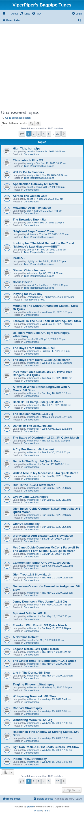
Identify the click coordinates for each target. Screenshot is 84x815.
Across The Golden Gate (30, 195)
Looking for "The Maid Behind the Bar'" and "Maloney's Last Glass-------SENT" (43, 245)
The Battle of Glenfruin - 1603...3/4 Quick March (46, 437)
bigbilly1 (31, 261)
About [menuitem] (14, 13)
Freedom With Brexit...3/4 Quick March (40, 625)
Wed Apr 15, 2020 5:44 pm (56, 699)
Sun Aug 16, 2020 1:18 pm (56, 393)
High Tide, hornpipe (27, 148)
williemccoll (33, 312)
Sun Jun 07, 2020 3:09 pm (56, 476)
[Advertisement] (42, 66)
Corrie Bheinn (22, 282)
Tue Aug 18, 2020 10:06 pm (57, 378)
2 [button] (33, 134)
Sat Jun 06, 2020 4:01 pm (56, 553)
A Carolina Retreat (26, 637)
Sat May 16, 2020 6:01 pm (50, 640)
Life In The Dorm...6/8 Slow (31, 672)
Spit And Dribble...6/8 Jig (30, 613)
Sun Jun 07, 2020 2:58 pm (56, 488)
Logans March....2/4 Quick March (36, 649)
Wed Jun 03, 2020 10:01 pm (57, 565)
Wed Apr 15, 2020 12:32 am (57, 750)
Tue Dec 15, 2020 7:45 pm (53, 285)
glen (29, 210)
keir (29, 273)
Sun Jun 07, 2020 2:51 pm (56, 499)
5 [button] (49, 134)
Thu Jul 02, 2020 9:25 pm (56, 440)
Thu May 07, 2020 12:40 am (57, 675)
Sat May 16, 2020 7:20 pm (56, 628)
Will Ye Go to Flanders (28, 172)
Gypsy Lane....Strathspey (30, 496)
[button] (22, 133)
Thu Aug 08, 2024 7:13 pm (50, 187)
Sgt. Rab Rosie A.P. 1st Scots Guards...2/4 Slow (46, 747)
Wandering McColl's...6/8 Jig (32, 720)
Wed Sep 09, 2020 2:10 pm (57, 362)
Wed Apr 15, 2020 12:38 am (57, 738)
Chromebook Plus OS (28, 160)
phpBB (30, 806)
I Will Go (19, 258)
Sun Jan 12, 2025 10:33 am (51, 163)
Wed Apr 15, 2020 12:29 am (57, 761)
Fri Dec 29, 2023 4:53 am (49, 198)
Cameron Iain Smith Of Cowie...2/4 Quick (41, 562)
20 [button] (57, 134)
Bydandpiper (34, 297)
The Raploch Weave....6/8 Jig (33, 414)
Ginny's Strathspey (26, 523)
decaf (30, 151)
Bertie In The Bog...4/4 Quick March (37, 461)
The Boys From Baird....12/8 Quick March (41, 359)
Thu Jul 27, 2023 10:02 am (54, 234)
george (30, 249)
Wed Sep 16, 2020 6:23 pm (51, 339)
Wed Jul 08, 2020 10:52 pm (57, 428)
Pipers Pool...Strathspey (30, 758)
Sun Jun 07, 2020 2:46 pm (56, 515)
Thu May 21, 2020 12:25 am (57, 592)
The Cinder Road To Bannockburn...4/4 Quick (44, 660)
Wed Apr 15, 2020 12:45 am (57, 723)
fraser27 (31, 285)
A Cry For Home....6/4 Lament (33, 449)
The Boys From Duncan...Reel (34, 348)
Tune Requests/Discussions (39, 166)
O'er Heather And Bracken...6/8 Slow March (43, 535)
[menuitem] (24, 13)
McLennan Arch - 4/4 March (32, 207)
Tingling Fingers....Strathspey (33, 684)
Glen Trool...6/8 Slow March (32, 574)
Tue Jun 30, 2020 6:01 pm (56, 452)
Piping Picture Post (34, 299)
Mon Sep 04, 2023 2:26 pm (49, 222)
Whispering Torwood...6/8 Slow (34, 696)
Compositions (31, 154)
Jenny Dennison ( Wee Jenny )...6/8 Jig (40, 601)
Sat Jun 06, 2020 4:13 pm (56, 538)
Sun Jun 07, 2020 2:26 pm (56, 526)
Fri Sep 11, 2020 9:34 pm (56, 351)
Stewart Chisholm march (30, 270)
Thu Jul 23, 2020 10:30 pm (56, 405)
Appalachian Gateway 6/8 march (35, 184)
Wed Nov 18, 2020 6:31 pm (57, 312)
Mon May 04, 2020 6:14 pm (57, 687)
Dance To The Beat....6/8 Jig (32, 425)
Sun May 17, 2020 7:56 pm (56, 604)
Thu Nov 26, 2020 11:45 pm (58, 297)
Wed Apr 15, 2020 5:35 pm (56, 711)
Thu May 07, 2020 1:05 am (56, 663)
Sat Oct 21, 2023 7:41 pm (48, 210)
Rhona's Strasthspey (27, 708)
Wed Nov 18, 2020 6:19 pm (57, 324)
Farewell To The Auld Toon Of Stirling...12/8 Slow (47, 321)
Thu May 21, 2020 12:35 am (57, 577)
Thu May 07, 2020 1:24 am (56, 652)
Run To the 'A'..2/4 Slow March (34, 485)
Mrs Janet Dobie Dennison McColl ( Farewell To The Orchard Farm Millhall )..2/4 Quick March (46, 549)
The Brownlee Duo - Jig (29, 219)
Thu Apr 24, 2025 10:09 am (50, 151)
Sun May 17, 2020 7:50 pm (56, 616)
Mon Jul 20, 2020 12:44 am (57, 417)
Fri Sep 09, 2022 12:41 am (51, 249)
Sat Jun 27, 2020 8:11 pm (56, 464)
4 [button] (43, 134)
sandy (30, 163)
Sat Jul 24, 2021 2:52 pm (52, 261)
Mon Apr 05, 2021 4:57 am (47, 273)
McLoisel (31, 234)
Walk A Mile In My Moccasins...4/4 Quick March (45, 473)
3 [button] (38, 134)
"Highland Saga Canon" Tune (33, 231)
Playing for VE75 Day (27, 294)
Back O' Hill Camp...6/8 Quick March (38, 402)
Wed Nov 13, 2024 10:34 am (51, 175)
